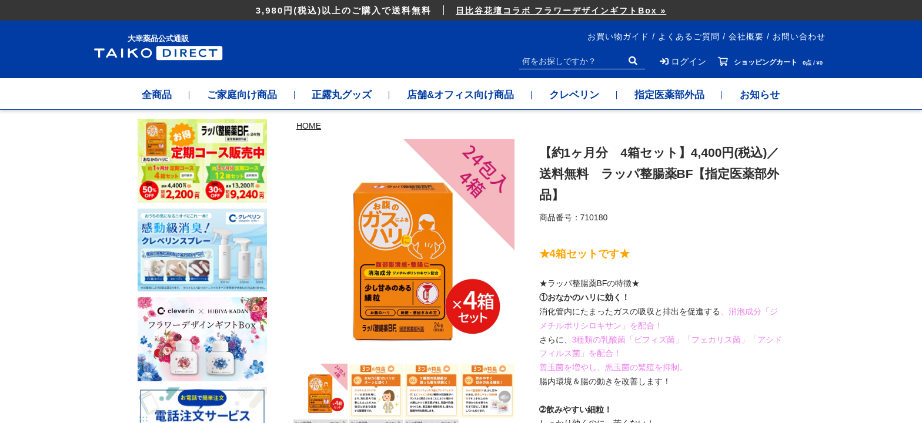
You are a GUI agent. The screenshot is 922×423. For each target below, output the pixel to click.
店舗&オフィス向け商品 (461, 94)
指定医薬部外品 (670, 94)
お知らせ (760, 94)
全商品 (157, 94)
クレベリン (575, 94)
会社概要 (746, 36)
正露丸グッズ (342, 94)
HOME (308, 125)
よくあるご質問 (689, 36)
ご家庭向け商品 (242, 94)
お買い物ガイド (618, 36)
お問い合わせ (799, 36)
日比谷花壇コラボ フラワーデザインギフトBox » (561, 10)
